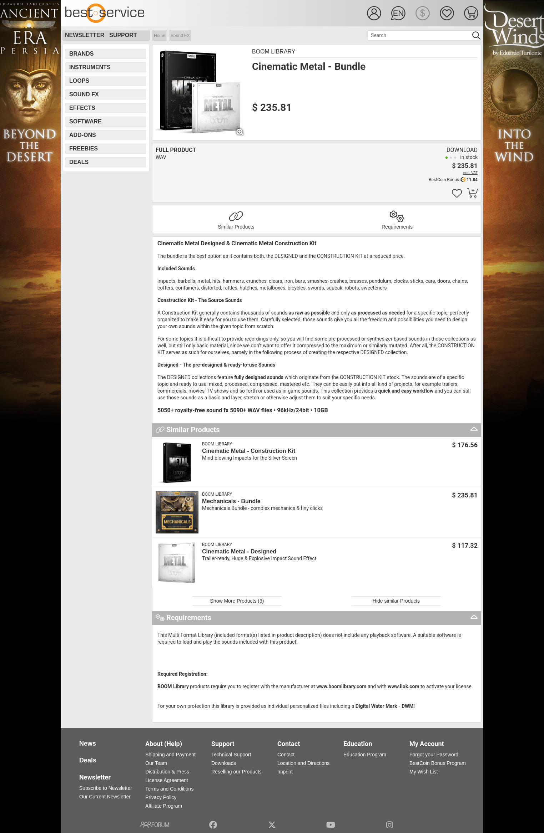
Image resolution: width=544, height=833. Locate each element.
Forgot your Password (433, 754)
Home (159, 35)
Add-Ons (82, 135)
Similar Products (236, 227)
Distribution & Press (167, 772)
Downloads (223, 763)
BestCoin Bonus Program (437, 763)
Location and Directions (303, 763)
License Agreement (166, 780)
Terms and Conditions (169, 789)
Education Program (364, 754)
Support (123, 35)
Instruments (90, 67)
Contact (285, 754)
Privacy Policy (160, 797)
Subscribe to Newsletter (105, 788)
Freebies (83, 148)
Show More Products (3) (237, 601)
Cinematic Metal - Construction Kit (248, 451)
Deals (79, 162)
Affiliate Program (163, 806)
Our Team (156, 763)
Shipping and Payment (170, 754)
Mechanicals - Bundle (231, 501)
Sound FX (180, 35)
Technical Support (231, 754)
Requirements (397, 227)
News (87, 743)
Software (85, 121)
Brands (81, 54)
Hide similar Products (396, 601)
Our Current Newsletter (105, 796)
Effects (82, 108)
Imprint (285, 772)
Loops (79, 81)
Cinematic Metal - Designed (239, 551)
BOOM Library (274, 51)
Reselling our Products (236, 772)
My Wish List (423, 772)
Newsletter (84, 35)
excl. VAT (470, 173)
